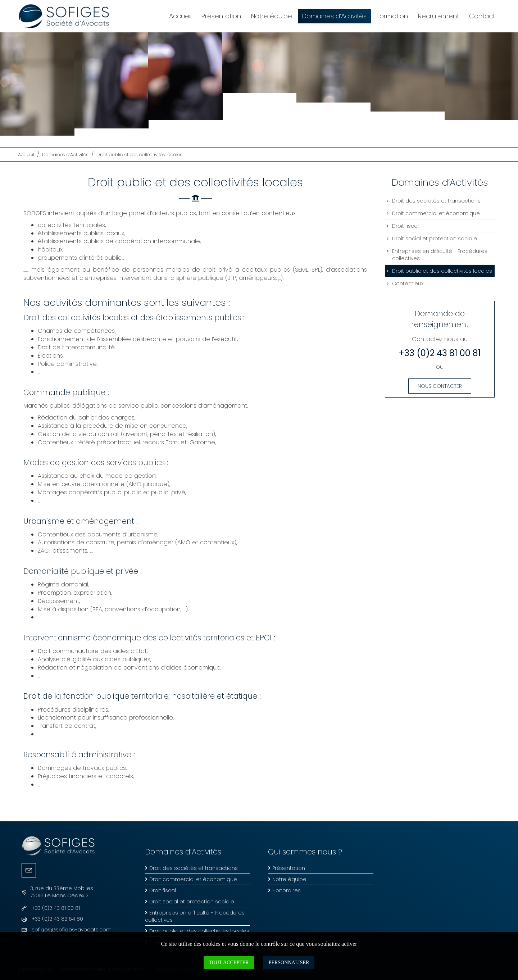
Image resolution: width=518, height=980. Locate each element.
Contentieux (407, 283)
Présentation (221, 16)
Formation (392, 16)
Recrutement (438, 16)
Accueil (180, 16)
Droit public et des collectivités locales (139, 154)
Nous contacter (440, 386)
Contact (482, 16)
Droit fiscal (405, 226)
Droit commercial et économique (436, 213)
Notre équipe (271, 16)
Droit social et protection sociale (434, 238)
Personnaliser (289, 962)
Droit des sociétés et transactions (436, 200)
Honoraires (286, 890)
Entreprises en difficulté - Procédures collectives (439, 255)
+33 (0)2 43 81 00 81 (440, 353)
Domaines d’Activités (334, 16)
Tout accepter (229, 962)
